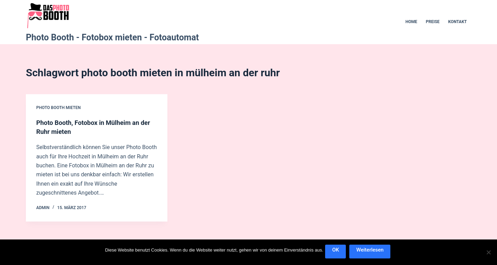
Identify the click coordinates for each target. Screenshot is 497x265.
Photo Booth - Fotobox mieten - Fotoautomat (112, 37)
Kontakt (457, 21)
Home (411, 21)
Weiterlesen (371, 251)
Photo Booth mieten (58, 107)
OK (337, 251)
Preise (433, 21)
